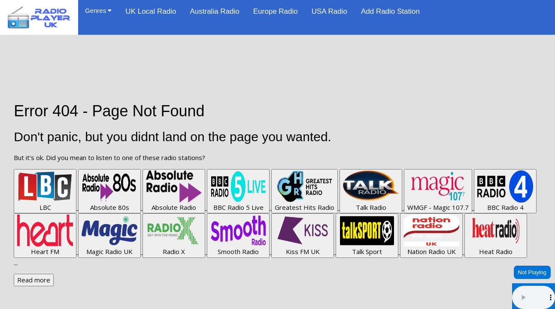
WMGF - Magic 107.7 (438, 191)
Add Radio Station (390, 11)
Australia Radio (214, 11)
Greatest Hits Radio (304, 191)
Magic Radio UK (109, 235)
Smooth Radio (238, 235)
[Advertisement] (277, 54)
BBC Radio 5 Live (238, 191)
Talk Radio (371, 191)
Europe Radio (275, 11)
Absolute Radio (174, 191)
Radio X (174, 235)
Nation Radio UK (431, 235)
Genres (98, 10)
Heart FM (45, 235)
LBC (45, 191)
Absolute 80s (109, 191)
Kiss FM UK (303, 235)
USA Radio (329, 11)
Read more (33, 280)
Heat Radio (496, 235)
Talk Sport (367, 235)
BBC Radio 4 (505, 191)
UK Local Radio (150, 11)
